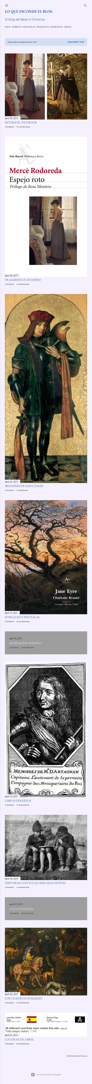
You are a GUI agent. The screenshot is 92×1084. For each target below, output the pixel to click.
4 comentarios (23, 284)
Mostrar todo (76, 42)
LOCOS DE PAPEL (21, 909)
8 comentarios (23, 1044)
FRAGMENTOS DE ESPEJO (23, 280)
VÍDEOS (67, 27)
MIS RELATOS (43, 27)
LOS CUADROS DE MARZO (23, 998)
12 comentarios (23, 621)
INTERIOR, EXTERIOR (21, 122)
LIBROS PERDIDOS (18, 801)
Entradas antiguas (77, 1056)
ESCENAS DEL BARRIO (25, 643)
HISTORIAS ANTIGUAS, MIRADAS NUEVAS (35, 883)
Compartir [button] (9, 127)
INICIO (8, 27)
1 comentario (22, 490)
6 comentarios (27, 913)
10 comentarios (23, 127)
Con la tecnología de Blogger (46, 1074)
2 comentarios (23, 1003)
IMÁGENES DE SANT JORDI (24, 486)
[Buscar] (85, 5)
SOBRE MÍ (16, 27)
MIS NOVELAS (29, 27)
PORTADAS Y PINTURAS (22, 617)
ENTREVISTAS (56, 27)
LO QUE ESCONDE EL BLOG (29, 11)
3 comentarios (27, 647)
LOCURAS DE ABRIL (19, 1039)
